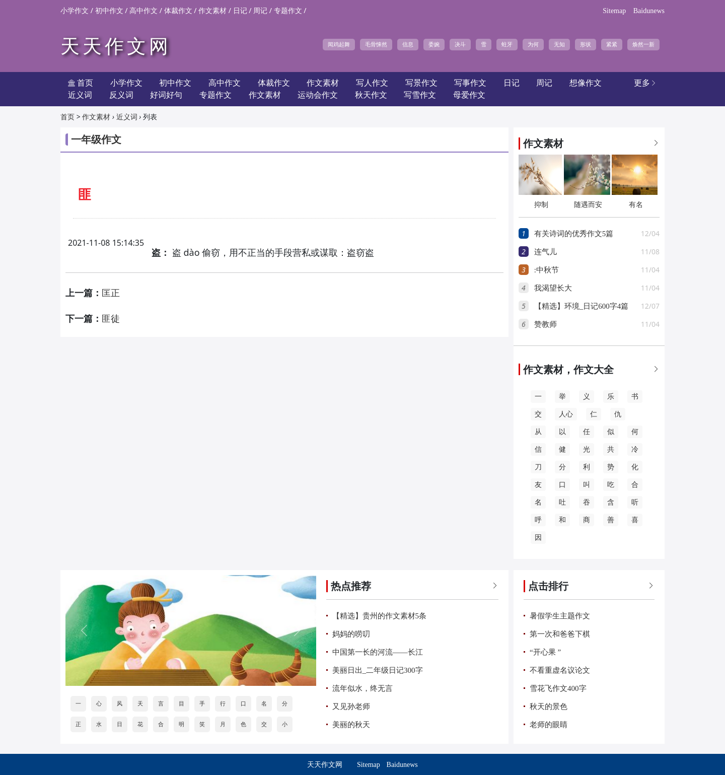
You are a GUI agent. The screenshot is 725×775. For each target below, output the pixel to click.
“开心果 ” (545, 652)
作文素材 (212, 11)
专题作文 (288, 11)
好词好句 (166, 95)
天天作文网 (115, 46)
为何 (533, 44)
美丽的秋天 (351, 725)
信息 (407, 44)
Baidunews (649, 11)
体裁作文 (178, 11)
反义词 (121, 95)
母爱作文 (469, 95)
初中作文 (109, 11)
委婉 (434, 44)
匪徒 (111, 319)
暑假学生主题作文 (560, 616)
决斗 (460, 44)
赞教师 (545, 324)
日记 (240, 11)
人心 (566, 414)
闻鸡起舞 (339, 44)
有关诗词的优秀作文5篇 (574, 234)
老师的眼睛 (548, 725)
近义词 (80, 95)
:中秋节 (546, 270)
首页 (67, 117)
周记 (260, 11)
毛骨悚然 (376, 44)
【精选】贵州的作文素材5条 (379, 616)
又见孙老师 (351, 706)
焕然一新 (643, 44)
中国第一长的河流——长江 (377, 652)
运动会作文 (318, 95)
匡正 (111, 293)
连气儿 (545, 252)
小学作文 (74, 11)
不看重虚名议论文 (560, 670)
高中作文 (143, 11)
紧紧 (611, 44)
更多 (645, 83)
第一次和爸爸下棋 (560, 634)
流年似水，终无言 (362, 688)
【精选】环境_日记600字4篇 (581, 306)
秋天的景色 (548, 706)
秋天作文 (371, 95)
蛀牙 (507, 44)
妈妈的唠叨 (351, 634)
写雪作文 (420, 95)
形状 (585, 44)
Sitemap (614, 11)
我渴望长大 (553, 288)
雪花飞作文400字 (558, 688)
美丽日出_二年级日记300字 (377, 670)
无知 (559, 44)
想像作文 (585, 83)
